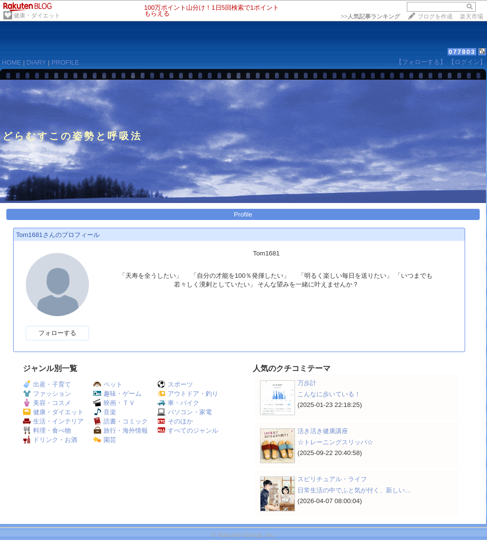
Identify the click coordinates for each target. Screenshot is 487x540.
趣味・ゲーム (117, 393)
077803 (462, 51)
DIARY (36, 62)
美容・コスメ (47, 402)
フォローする (57, 333)
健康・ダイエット (37, 15)
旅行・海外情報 (120, 430)
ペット (107, 384)
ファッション (47, 393)
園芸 (104, 439)
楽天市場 (471, 16)
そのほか (175, 421)
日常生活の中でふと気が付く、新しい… (354, 490)
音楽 (104, 412)
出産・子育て (47, 384)
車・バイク (178, 402)
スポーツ (175, 384)
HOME (11, 62)
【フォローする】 (421, 62)
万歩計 (306, 383)
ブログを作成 (434, 16)
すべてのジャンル (187, 430)
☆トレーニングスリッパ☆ (335, 442)
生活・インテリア (53, 421)
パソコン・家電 (184, 412)
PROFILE (65, 62)
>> (370, 16)
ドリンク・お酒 (50, 439)
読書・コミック (120, 421)
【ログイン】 (467, 62)
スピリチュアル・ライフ (332, 479)
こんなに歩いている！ (329, 394)
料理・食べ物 (47, 430)
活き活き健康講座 (322, 431)
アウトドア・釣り (187, 393)
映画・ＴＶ (114, 402)
